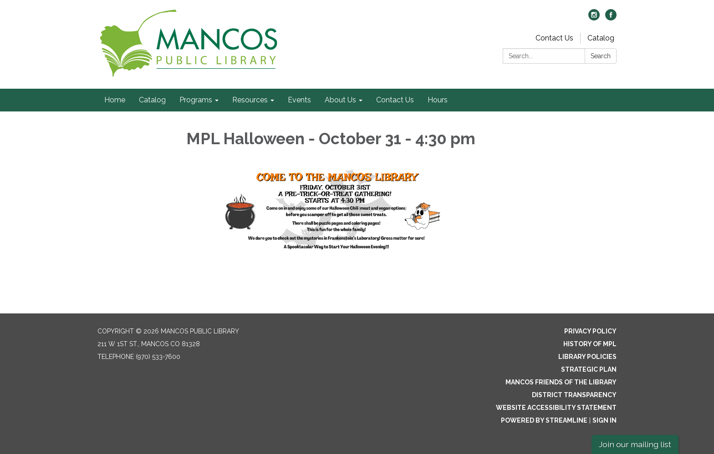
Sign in (604, 420)
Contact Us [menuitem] (395, 100)
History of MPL (590, 344)
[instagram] (594, 18)
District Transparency (574, 395)
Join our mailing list (635, 444)
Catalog (600, 38)
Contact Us (554, 38)
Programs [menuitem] (195, 100)
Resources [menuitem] (250, 100)
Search (601, 56)
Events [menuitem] (299, 100)
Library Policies (587, 356)
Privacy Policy (590, 331)
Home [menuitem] (114, 100)
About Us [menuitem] (340, 100)
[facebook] (611, 18)
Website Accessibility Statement (556, 407)
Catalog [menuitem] (152, 100)
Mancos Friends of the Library (561, 382)
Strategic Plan (589, 369)
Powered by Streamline (544, 420)
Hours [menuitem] (438, 100)
